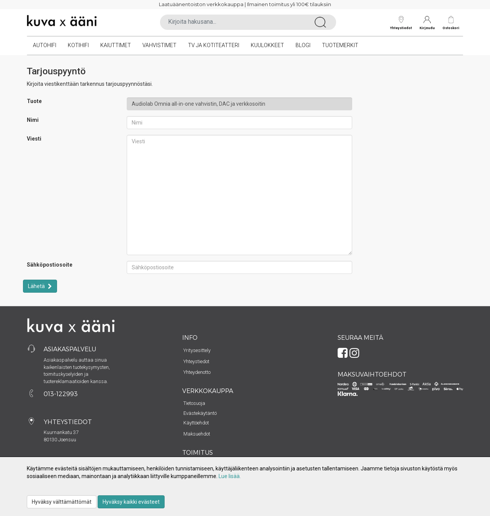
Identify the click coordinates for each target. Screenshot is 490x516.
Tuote (34, 101)
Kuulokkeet (267, 45)
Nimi (33, 120)
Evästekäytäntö (200, 413)
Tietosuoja (194, 403)
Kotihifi (78, 45)
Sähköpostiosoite (49, 265)
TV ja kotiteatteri (213, 45)
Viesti (34, 139)
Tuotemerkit (340, 45)
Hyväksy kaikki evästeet (131, 502)
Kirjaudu (427, 23)
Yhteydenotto (197, 372)
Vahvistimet (159, 45)
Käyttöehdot (196, 423)
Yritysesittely (197, 350)
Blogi (303, 45)
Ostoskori (451, 28)
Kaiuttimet (115, 45)
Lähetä (37, 286)
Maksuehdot (196, 434)
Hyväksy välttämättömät (61, 502)
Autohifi (44, 45)
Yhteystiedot (401, 23)
